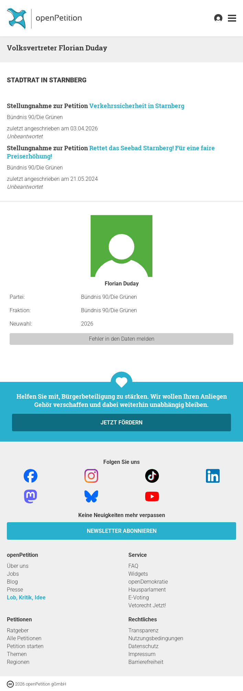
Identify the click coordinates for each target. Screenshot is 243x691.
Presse (15, 589)
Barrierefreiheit (145, 662)
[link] (232, 18)
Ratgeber (17, 630)
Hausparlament (147, 589)
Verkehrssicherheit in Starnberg (136, 106)
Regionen (18, 662)
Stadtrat (24, 80)
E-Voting (138, 597)
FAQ (133, 566)
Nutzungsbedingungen (155, 638)
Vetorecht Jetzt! (147, 605)
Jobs (13, 574)
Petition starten (25, 646)
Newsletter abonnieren (122, 531)
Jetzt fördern (121, 422)
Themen (17, 654)
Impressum (141, 654)
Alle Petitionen (24, 638)
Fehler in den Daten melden (121, 339)
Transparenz (143, 630)
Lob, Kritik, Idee (26, 597)
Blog (12, 581)
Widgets (138, 574)
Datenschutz (143, 646)
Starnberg (67, 80)
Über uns (17, 566)
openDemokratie (148, 581)
